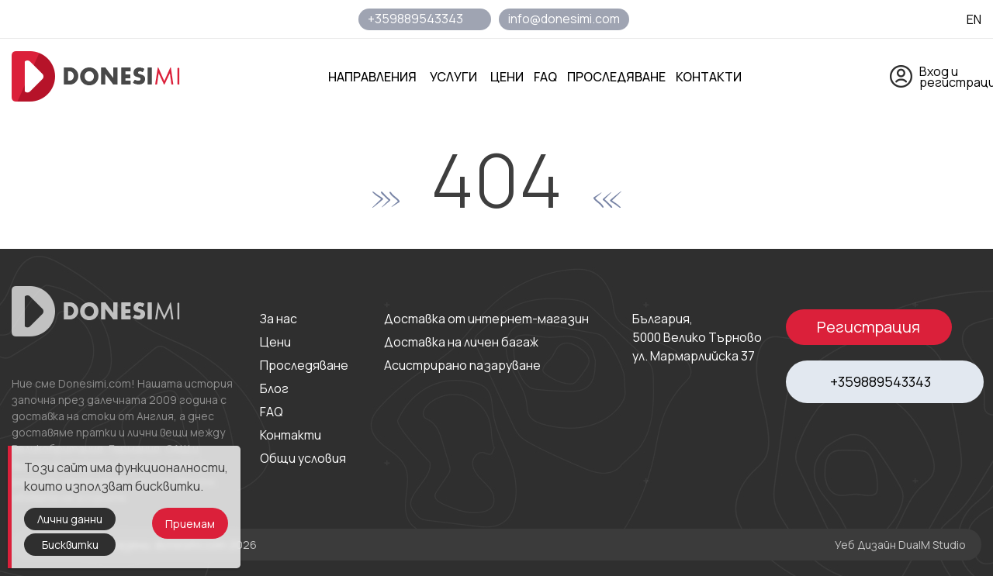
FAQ (271, 411)
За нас (278, 318)
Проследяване (304, 365)
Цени (275, 341)
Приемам (190, 523)
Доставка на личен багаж (461, 341)
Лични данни (69, 519)
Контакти (290, 434)
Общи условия (303, 458)
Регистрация (868, 326)
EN (974, 19)
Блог (274, 388)
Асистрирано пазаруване (462, 365)
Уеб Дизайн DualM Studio (900, 544)
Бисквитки (70, 544)
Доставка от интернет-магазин (486, 318)
